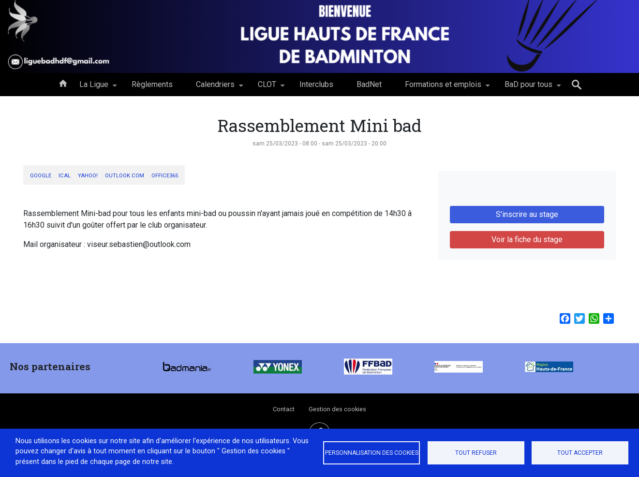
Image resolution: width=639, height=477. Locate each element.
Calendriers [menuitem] (215, 88)
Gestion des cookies (337, 409)
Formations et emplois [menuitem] (443, 88)
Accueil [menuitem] (63, 82)
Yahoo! (88, 176)
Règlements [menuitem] (152, 84)
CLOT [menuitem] (267, 88)
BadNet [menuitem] (369, 84)
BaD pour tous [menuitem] (528, 88)
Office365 (164, 176)
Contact (284, 409)
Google (40, 176)
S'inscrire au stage (527, 214)
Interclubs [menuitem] (316, 84)
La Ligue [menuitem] (94, 88)
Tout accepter (580, 452)
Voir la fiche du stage (527, 239)
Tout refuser (476, 452)
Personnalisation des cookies (371, 452)
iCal (65, 176)
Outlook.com (124, 176)
